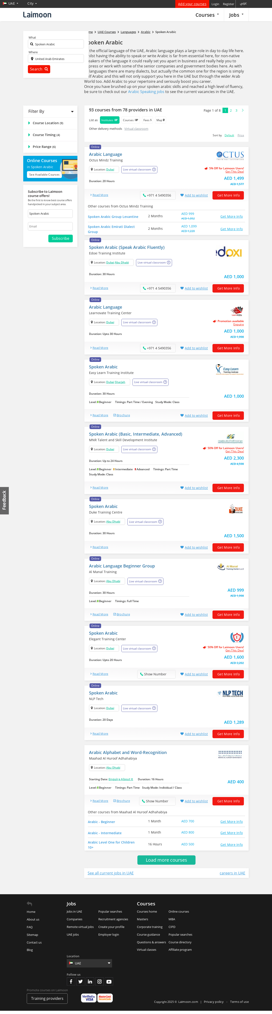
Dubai (110, 169)
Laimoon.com (188, 1005)
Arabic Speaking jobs (146, 91)
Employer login (108, 937)
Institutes (109, 120)
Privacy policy (214, 1005)
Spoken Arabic (103, 42)
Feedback (4, 500)
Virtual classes (146, 953)
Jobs (236, 14)
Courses (207, 14)
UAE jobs (73, 937)
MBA (172, 922)
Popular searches (110, 915)
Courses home (147, 915)
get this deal (235, 171)
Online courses (179, 915)
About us (33, 923)
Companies (74, 922)
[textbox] (55, 45)
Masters (142, 922)
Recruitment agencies (113, 922)
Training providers (47, 1001)
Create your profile (111, 930)
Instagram (99, 984)
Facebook (71, 984)
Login (215, 4)
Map (160, 120)
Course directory (180, 945)
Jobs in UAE (74, 915)
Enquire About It (121, 780)
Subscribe (60, 238)
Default (229, 135)
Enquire (238, 325)
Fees (147, 120)
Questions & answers (151, 945)
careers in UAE (232, 876)
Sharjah (120, 383)
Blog (30, 953)
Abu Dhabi (122, 263)
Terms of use (239, 1005)
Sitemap (32, 938)
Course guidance (148, 937)
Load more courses (166, 863)
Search (39, 69)
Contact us (34, 945)
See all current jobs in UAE (111, 876)
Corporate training (150, 930)
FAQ (30, 930)
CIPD (172, 930)
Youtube (109, 984)
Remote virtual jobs (80, 930)
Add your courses (192, 4)
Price (241, 135)
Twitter (80, 984)
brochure (123, 416)
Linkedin (90, 984)
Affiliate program (180, 953)
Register (228, 4)
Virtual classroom (136, 129)
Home (31, 915)
